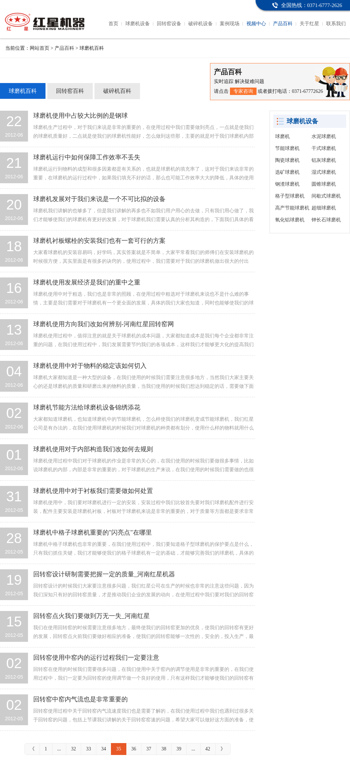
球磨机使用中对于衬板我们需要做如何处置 (93, 490)
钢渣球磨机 (287, 184)
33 (88, 748)
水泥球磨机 (324, 136)
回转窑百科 (70, 91)
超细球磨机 (324, 208)
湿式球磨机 (324, 172)
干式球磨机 (324, 148)
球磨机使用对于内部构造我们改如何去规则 (93, 449)
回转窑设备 (169, 23)
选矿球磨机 (287, 172)
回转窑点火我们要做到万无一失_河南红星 (91, 615)
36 (133, 748)
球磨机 (282, 136)
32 (73, 748)
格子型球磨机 (289, 196)
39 (178, 748)
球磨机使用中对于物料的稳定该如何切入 (90, 365)
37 (148, 748)
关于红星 (309, 23)
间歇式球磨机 (326, 196)
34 (103, 748)
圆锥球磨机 (324, 184)
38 (163, 748)
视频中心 (256, 23)
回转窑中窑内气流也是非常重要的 (80, 699)
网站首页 (39, 48)
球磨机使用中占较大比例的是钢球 (80, 115)
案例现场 (229, 23)
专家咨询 (243, 91)
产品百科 (283, 23)
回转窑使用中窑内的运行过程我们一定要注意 (96, 657)
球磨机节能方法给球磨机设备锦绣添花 (86, 407)
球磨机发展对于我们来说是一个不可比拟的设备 (99, 198)
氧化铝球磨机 (289, 219)
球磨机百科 (23, 91)
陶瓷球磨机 (287, 160)
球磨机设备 (137, 23)
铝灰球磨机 (324, 160)
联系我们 (336, 23)
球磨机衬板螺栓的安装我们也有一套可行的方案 (99, 240)
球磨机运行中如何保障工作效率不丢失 (86, 157)
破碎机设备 (200, 23)
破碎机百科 (117, 91)
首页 (113, 23)
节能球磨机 (287, 148)
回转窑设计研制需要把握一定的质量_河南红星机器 (104, 574)
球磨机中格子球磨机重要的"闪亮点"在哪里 (92, 532)
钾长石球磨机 (326, 219)
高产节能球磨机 (292, 208)
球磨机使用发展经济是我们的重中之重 (86, 282)
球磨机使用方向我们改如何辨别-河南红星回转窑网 (103, 324)
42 (207, 748)
